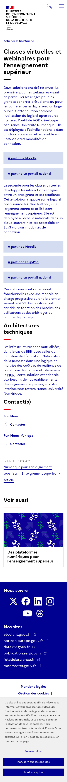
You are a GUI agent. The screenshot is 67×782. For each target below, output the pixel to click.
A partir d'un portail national (29, 173)
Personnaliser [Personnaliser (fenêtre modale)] (34, 751)
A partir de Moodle (22, 158)
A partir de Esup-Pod (23, 262)
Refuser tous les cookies (33, 762)
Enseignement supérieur (40, 473)
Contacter (17, 424)
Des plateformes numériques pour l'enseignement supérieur (30, 556)
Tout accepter (33, 772)
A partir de (22, 246)
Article (9, 480)
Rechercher (50, 4)
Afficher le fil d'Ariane (19, 41)
